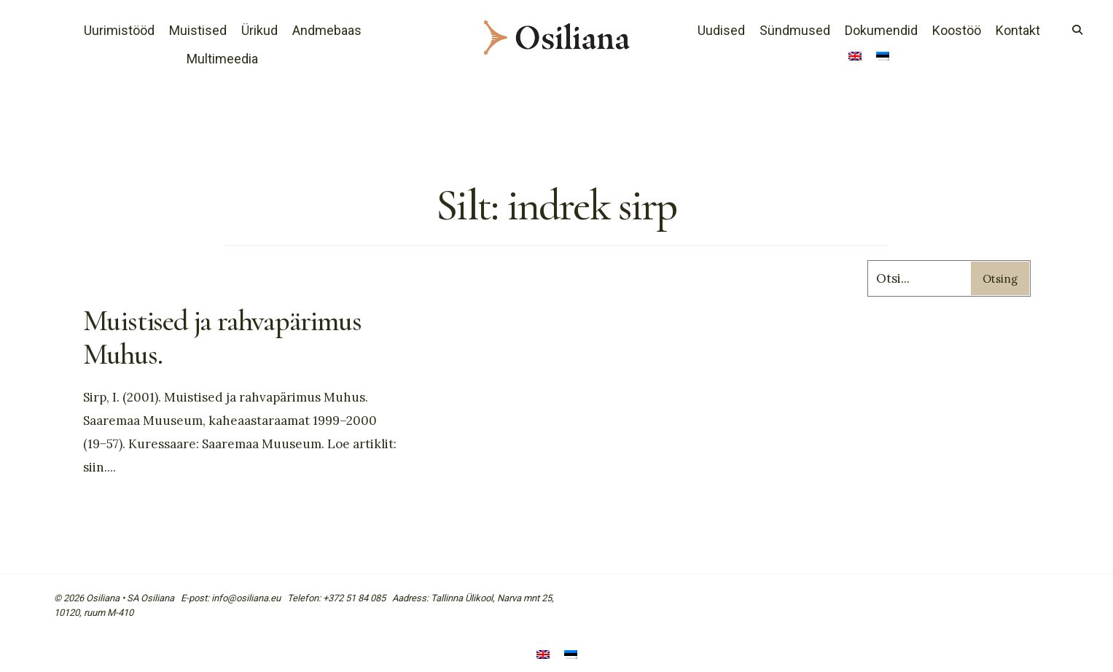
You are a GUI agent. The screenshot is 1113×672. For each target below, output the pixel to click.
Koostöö (956, 30)
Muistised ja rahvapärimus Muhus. (222, 337)
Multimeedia (222, 58)
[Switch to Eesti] (571, 655)
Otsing (1000, 279)
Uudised (721, 30)
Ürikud (259, 30)
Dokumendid (881, 30)
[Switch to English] (855, 57)
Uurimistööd (119, 30)
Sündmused (794, 30)
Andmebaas (327, 30)
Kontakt (1018, 30)
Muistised (198, 30)
